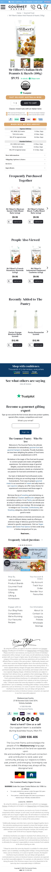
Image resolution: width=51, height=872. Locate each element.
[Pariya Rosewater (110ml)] (30, 345)
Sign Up (25, 432)
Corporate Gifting (13, 591)
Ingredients (10, 168)
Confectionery (34, 507)
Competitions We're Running (15, 615)
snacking (25, 495)
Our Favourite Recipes (14, 621)
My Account (37, 582)
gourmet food (34, 447)
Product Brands (15, 583)
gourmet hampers (14, 450)
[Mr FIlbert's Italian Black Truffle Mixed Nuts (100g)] (30, 221)
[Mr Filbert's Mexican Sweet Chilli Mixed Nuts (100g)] (9, 221)
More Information (12, 155)
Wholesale (38, 623)
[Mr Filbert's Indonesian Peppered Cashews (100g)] (30, 281)
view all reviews (25, 384)
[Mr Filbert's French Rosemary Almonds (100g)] (9, 281)
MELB (3, 2)
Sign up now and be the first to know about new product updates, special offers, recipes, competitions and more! (25, 416)
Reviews (9, 164)
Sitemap (39, 626)
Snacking (11, 510)
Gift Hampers (14, 580)
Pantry (29, 500)
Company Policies (38, 618)
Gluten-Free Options (23, 527)
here (40, 674)
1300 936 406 (25, 706)
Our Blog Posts (15, 610)
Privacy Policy (44, 651)
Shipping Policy (32, 651)
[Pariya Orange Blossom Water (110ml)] (9, 345)
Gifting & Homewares (13, 597)
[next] (47, 208)
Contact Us (38, 614)
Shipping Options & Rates (15, 159)
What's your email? (25, 421)
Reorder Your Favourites (36, 592)
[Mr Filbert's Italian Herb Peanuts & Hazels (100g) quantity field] (15, 103)
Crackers (21, 498)
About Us (38, 610)
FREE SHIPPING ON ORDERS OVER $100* (25, 2)
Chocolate (24, 507)
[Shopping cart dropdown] (45, 6)
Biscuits (31, 498)
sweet (29, 483)
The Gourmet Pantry (25, 709)
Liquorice (13, 486)
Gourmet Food (15, 586)
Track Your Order (38, 586)
